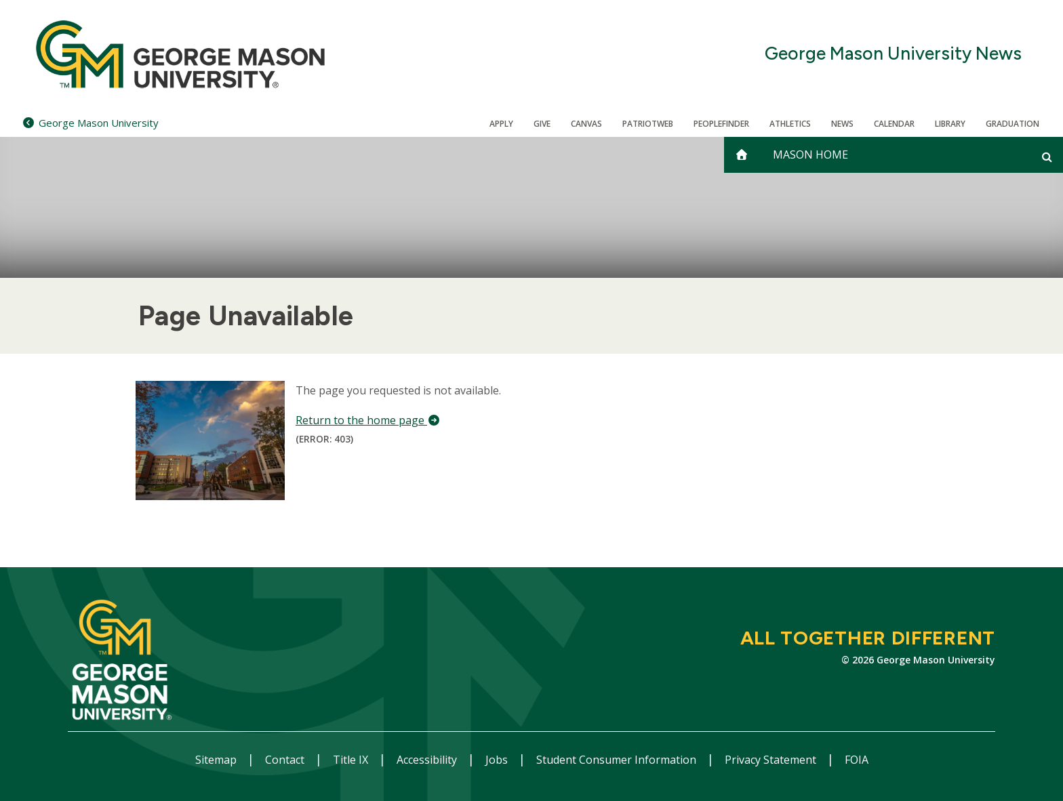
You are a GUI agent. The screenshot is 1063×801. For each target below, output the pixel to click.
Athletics (790, 123)
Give (542, 123)
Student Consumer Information (617, 759)
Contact (286, 759)
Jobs (497, 759)
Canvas (586, 123)
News (842, 123)
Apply (501, 123)
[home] (741, 155)
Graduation (1012, 123)
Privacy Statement (772, 759)
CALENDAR (894, 123)
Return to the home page (368, 420)
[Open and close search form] (1047, 156)
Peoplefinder (721, 123)
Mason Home (810, 154)
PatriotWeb (647, 123)
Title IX (352, 759)
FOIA (856, 759)
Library (950, 123)
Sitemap (217, 759)
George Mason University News (893, 53)
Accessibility (428, 759)
